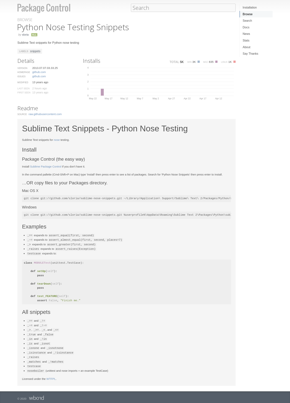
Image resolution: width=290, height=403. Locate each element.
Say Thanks (250, 53)
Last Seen (23, 88)
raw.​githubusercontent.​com (45, 113)
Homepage (23, 72)
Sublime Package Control (45, 166)
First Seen (23, 92)
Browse (247, 14)
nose (57, 139)
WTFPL (51, 375)
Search (247, 20)
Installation (250, 7)
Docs (246, 27)
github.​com (39, 71)
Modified (22, 82)
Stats (246, 40)
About (246, 47)
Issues (21, 76)
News (246, 33)
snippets (35, 50)
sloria (25, 34)
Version (22, 68)
